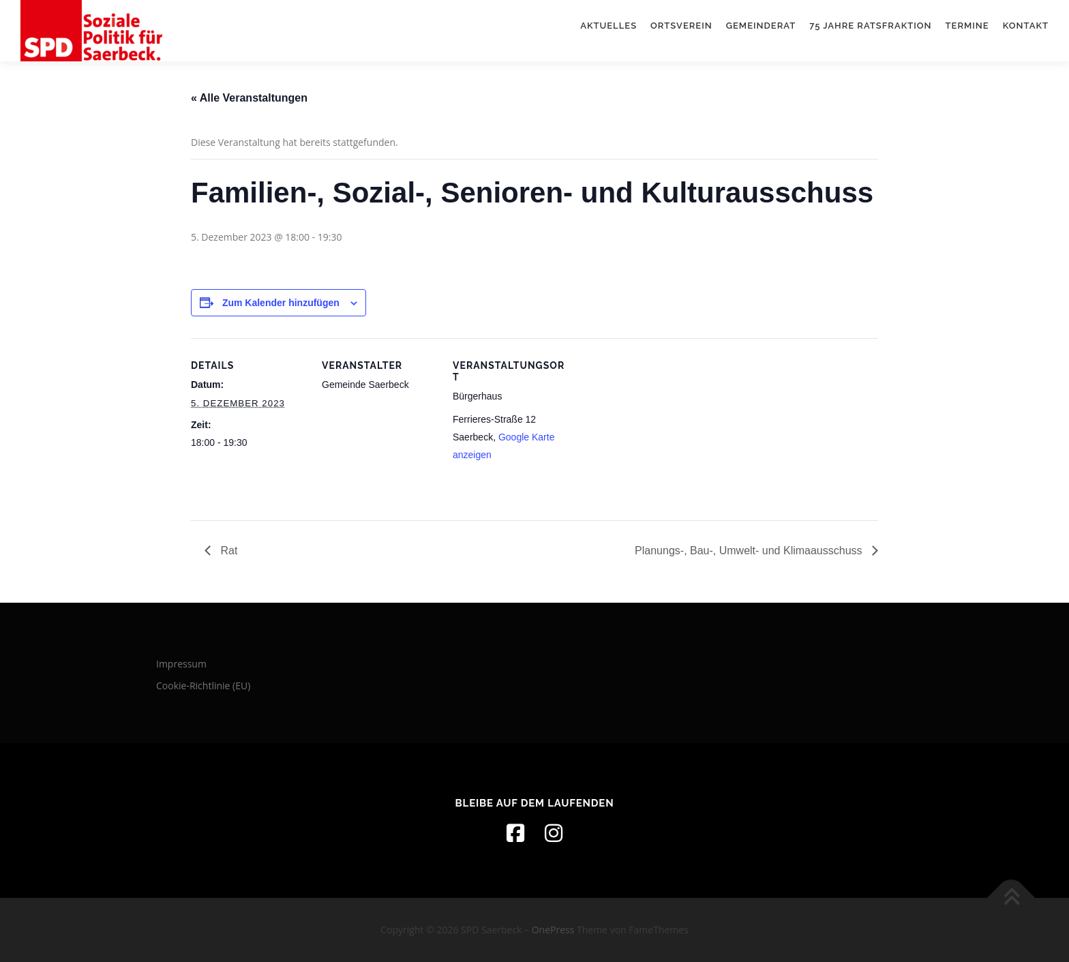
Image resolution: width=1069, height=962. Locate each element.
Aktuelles (608, 25)
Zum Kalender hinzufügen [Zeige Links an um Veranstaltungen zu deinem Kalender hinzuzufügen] (281, 302)
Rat (227, 550)
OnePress (553, 929)
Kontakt (1026, 25)
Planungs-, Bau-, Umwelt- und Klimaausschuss (750, 550)
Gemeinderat (761, 25)
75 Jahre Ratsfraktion (870, 25)
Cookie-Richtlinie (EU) (203, 685)
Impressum (181, 663)
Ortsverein (681, 25)
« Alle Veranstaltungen (249, 98)
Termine (967, 25)
